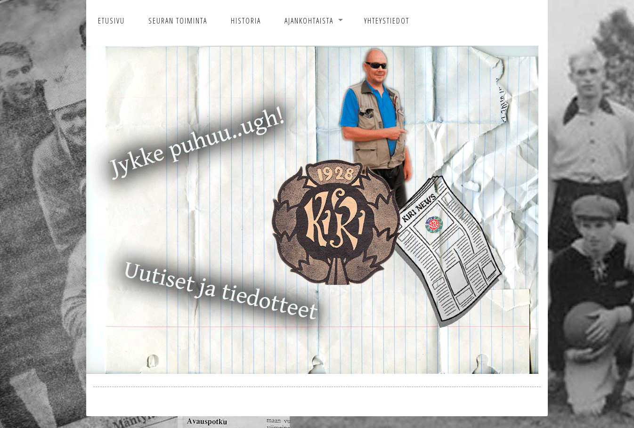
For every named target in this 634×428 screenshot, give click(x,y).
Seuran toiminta (177, 21)
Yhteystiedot (386, 21)
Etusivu (111, 21)
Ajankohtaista (308, 21)
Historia (246, 21)
